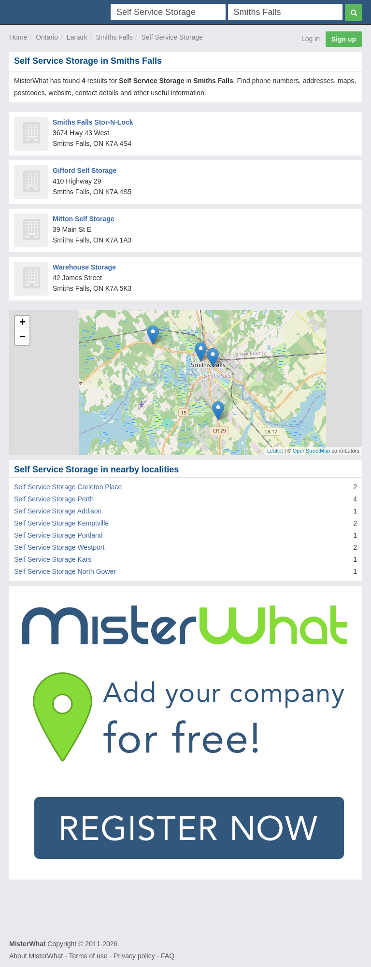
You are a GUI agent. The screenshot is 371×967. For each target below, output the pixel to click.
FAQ (167, 956)
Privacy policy (134, 956)
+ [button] (22, 323)
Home (18, 37)
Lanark (77, 37)
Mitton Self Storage (83, 219)
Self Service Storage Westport (59, 547)
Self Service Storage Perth (54, 499)
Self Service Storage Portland (58, 535)
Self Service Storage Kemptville (61, 523)
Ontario (47, 37)
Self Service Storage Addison (57, 511)
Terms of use (88, 956)
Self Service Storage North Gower (65, 571)
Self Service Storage (172, 37)
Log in (310, 39)
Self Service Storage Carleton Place (68, 487)
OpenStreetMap (311, 451)
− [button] (22, 337)
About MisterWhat (36, 956)
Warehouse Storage (84, 267)
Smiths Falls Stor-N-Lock (93, 122)
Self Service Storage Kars (52, 559)
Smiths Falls (114, 37)
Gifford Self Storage (84, 170)
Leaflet (275, 451)
